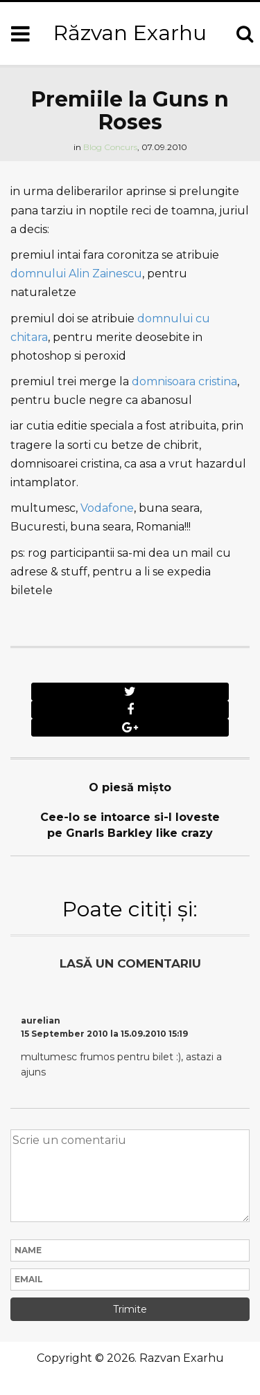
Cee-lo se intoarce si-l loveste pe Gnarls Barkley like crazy (130, 825)
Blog (92, 147)
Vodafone (107, 508)
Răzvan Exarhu (130, 33)
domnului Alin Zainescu (76, 273)
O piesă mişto (130, 787)
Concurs (120, 147)
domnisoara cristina (184, 381)
